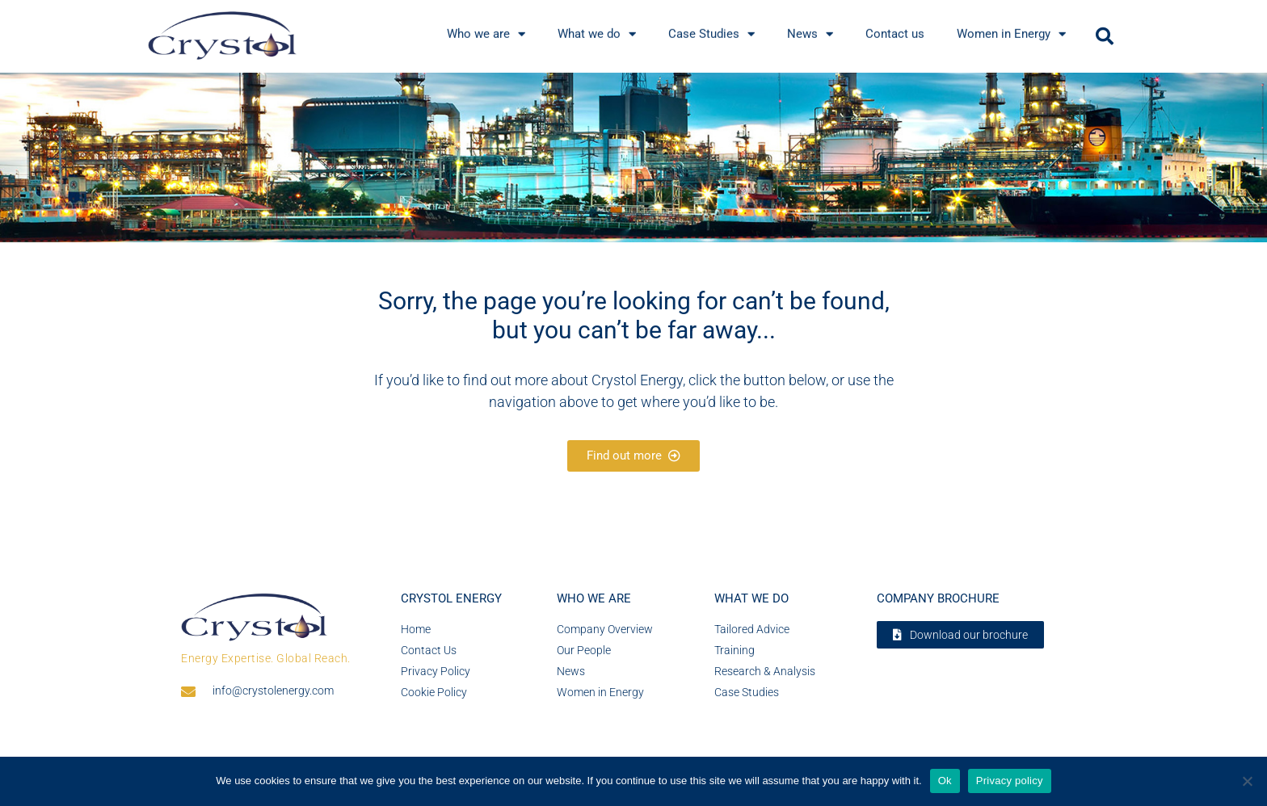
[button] (1104, 36)
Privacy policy (1009, 781)
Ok (945, 781)
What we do (751, 598)
